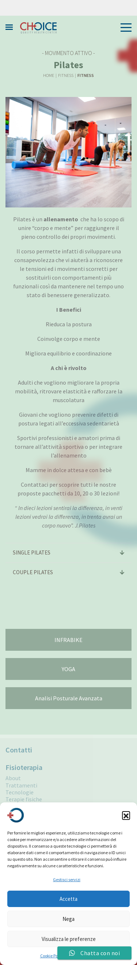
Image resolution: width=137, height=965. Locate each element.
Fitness (66, 75)
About (13, 778)
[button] (126, 815)
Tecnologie (19, 792)
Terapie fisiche (23, 799)
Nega (68, 918)
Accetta (68, 898)
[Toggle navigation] (124, 27)
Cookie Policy (52, 955)
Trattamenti (21, 785)
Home (49, 75)
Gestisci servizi (66, 879)
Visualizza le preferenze (69, 938)
